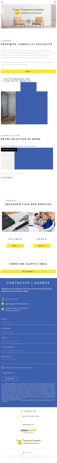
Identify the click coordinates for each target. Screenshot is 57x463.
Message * (7, 356)
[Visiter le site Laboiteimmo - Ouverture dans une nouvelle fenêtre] (28, 453)
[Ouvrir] (2, 2)
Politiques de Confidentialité (28, 400)
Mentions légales (27, 457)
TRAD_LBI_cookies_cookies (28, 458)
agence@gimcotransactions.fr (17, 304)
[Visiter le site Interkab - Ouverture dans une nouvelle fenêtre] (28, 431)
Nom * (5, 319)
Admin (34, 457)
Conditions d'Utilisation (44, 400)
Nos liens (40, 457)
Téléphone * (8, 347)
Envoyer (9, 378)
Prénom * (7, 328)
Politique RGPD (48, 457)
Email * (6, 338)
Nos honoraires (9, 457)
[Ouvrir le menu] (55, 2)
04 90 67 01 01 (11, 299)
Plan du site (17, 457)
